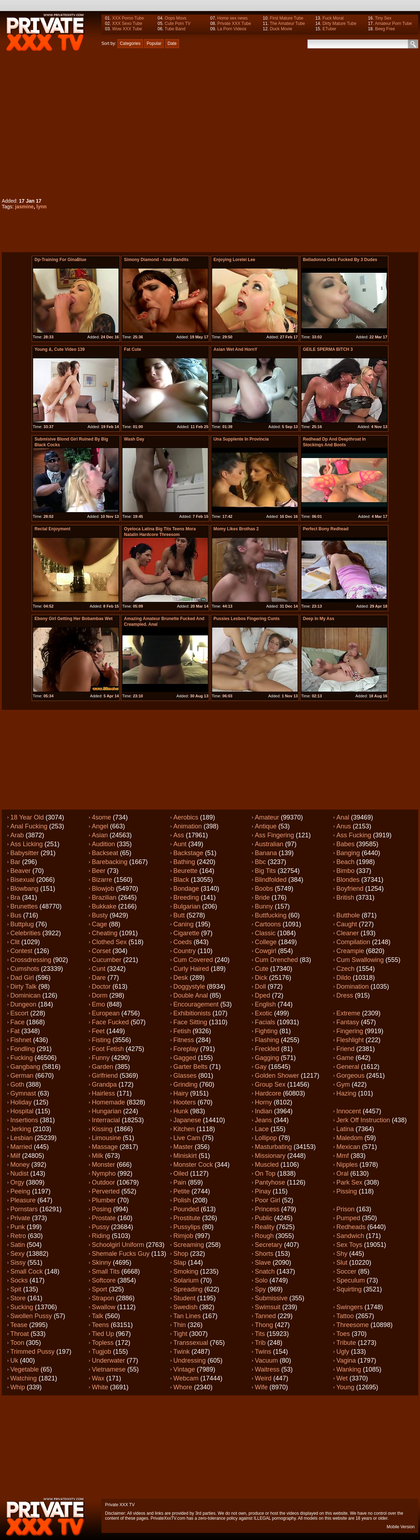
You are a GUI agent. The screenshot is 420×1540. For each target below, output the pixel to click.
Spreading (188, 1289)
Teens (100, 1324)
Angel (100, 826)
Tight (180, 1333)
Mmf (342, 1155)
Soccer (346, 1271)
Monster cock (193, 1164)
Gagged (184, 1057)
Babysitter (24, 853)
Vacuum (266, 1360)
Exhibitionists (192, 1013)
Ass (178, 835)
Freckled (267, 1048)
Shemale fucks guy (120, 1253)
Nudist (19, 1173)
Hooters (184, 1102)
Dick (261, 977)
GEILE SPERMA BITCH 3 (328, 349)
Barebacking (109, 861)
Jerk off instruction (363, 1120)
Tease (18, 1324)
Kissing (102, 1129)
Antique (266, 826)
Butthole (348, 915)
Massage (105, 1146)
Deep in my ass (318, 618)
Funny (101, 1057)
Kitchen (184, 1129)
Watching (23, 1378)
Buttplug (22, 924)
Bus (15, 915)
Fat (15, 1031)
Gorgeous (350, 1075)
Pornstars (24, 1209)
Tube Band (175, 28)
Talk (97, 1316)
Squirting (349, 1289)
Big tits (265, 870)
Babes (345, 844)
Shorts (264, 1253)
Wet (342, 1378)
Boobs (264, 888)
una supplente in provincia (241, 439)
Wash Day (134, 439)
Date (172, 43)
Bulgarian (186, 906)
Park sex (349, 1182)
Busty (100, 915)
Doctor (101, 986)
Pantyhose (270, 1182)
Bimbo (345, 870)
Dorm (99, 995)
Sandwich (350, 1235)
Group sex (270, 1084)
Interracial (106, 1120)
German (21, 1075)
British (345, 897)
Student (184, 1298)
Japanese (187, 1120)
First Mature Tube (286, 18)
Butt (179, 915)
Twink (181, 1351)
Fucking (21, 1057)
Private (20, 1218)
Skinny (101, 1262)
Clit (15, 942)
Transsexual (190, 1342)
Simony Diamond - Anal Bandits (156, 259)
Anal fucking (28, 826)
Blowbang (24, 888)
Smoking (185, 1271)
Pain (179, 1182)
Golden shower (277, 1075)
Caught (346, 924)
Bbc (260, 861)
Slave (263, 1262)
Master (183, 1146)
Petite (181, 1191)
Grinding (185, 1084)
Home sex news (232, 18)
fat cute (132, 349)
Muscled (267, 1164)
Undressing (189, 1360)
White (100, 1387)
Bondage (186, 888)
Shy (341, 1253)
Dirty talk (23, 986)
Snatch (265, 1271)
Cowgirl (265, 950)
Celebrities (25, 933)
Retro (18, 1235)
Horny (263, 1102)
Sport (99, 1289)
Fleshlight (350, 1040)
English (265, 1004)
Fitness (183, 1040)
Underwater (108, 1360)
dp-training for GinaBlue (60, 259)
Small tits (106, 1271)
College (266, 942)
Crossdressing (30, 959)
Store (18, 1298)
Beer (98, 870)
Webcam (186, 1378)
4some (101, 817)
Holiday (21, 1102)
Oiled (180, 1173)
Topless (103, 1342)
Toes (343, 1333)
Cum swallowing (360, 959)
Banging (348, 853)
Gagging (267, 1057)
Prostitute (186, 1218)
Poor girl (267, 1200)
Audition (103, 844)
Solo (261, 1280)
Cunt (98, 968)
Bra (15, 897)
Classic (265, 933)
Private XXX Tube (234, 23)
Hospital (21, 1111)
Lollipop (266, 1137)
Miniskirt (185, 1155)
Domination (352, 986)
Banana (266, 853)
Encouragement (196, 1004)
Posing (101, 1209)
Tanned (265, 1316)
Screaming (188, 1244)
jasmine (24, 206)
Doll (260, 986)
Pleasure (23, 1200)
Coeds (182, 942)
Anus (343, 826)
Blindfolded (271, 879)
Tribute (346, 1342)
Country (184, 950)
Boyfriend (349, 888)
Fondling (22, 1048)
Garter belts (190, 1066)
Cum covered (193, 959)
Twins (263, 1351)
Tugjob (101, 1351)
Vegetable (24, 1369)
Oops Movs (176, 18)
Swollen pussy (31, 1316)
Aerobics (185, 817)
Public (263, 1218)
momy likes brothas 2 (236, 528)
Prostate (104, 1218)
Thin (179, 1324)
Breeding (186, 897)
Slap (179, 1262)
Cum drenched (276, 959)
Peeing (20, 1191)
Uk (14, 1360)
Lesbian (21, 1137)
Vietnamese (109, 1369)
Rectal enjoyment (52, 528)
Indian (263, 1111)
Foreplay (185, 1048)
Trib (260, 1342)
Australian (269, 844)
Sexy (17, 1253)
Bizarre (102, 879)
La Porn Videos (231, 28)
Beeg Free (385, 28)
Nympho (104, 1173)
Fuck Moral (332, 18)
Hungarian (106, 1111)
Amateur (267, 817)
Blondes (347, 879)
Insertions (24, 1120)
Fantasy (347, 1022)
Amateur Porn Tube (393, 23)
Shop (180, 1253)
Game (345, 1057)
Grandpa (104, 1084)
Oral (342, 1173)
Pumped (348, 1218)
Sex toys (349, 1244)
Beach (345, 861)
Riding (101, 1235)
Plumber (104, 1200)
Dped (262, 995)
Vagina (346, 1360)
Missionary (270, 1155)
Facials (265, 1022)
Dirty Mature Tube (339, 23)
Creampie (350, 950)
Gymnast (23, 1093)
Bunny (264, 906)
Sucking (21, 1307)
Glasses (184, 1075)
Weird (263, 1378)
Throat (19, 1333)
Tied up (103, 1333)
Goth (17, 1084)
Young (345, 1387)
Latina (345, 1129)
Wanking (348, 1369)
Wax (98, 1378)
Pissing (346, 1191)
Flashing (267, 1040)
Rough (264, 1235)
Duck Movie (281, 28)
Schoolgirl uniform (118, 1244)
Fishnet (20, 1040)
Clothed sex (109, 942)
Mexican (348, 1146)
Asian (100, 835)
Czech (345, 968)
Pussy (100, 1227)
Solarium (186, 1280)
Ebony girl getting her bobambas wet (73, 618)
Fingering (349, 1031)
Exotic (263, 1013)
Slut (341, 1262)
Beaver (20, 870)
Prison (345, 1209)
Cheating (104, 933)
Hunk (180, 1111)
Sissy (18, 1262)
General (347, 1066)
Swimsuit (267, 1307)
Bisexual (22, 879)
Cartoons (268, 924)
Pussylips (186, 1227)
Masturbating (273, 1146)
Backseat (105, 853)
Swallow (103, 1307)
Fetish (182, 1031)
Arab (17, 835)
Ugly (342, 1351)
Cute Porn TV (177, 23)
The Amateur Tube (287, 23)
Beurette (185, 870)
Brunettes (24, 906)
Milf (15, 1155)
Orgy (17, 1182)
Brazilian (104, 897)
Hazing (346, 1093)
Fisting (101, 1040)
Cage (99, 924)
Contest (21, 950)
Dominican (25, 995)
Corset (101, 950)
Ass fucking (353, 835)
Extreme (348, 1013)
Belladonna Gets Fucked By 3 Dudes (340, 259)
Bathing (184, 861)
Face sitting (190, 1022)
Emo (98, 1004)
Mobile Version (401, 1526)
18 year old (27, 817)
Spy (260, 1289)
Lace (262, 1129)
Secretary (268, 1244)
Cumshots (24, 968)
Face (17, 1022)
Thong (264, 1324)
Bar (15, 861)
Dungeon (23, 1004)
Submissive (271, 1298)
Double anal (190, 995)
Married (21, 1146)
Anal (342, 817)
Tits (260, 1333)
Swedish (185, 1307)
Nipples (347, 1164)
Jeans (263, 1120)
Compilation (353, 942)
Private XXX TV (120, 1504)
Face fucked (110, 1022)
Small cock (26, 1271)
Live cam (186, 1137)
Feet (98, 1031)
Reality (264, 1227)
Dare (99, 977)
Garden (102, 1066)
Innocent (348, 1111)
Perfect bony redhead (325, 528)
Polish (182, 1200)
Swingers (349, 1307)
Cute (261, 968)
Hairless (103, 1093)
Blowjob (103, 888)
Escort (19, 1013)
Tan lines (187, 1316)
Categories (130, 43)
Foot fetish (108, 1048)
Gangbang (25, 1066)
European (106, 1013)
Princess (267, 1209)
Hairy (180, 1093)
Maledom (349, 1137)
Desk (180, 977)
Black (181, 879)
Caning (183, 924)
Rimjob (183, 1235)
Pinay (263, 1191)
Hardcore (268, 1093)
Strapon (103, 1298)
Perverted (106, 1191)
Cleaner (347, 933)
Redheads (351, 1227)
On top (265, 1173)
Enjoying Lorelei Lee (234, 259)
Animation (187, 826)
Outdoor (103, 1182)
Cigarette (186, 933)
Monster (103, 1164)
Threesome (352, 1324)
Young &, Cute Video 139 (60, 349)
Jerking (20, 1129)
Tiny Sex (383, 18)
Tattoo (345, 1316)
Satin (17, 1244)
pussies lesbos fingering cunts (247, 618)
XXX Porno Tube (128, 18)
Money (20, 1164)
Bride (262, 897)
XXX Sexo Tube (127, 23)
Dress (344, 995)
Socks (19, 1280)
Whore (182, 1387)
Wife (261, 1387)
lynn (41, 206)
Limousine (106, 1137)
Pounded (186, 1209)
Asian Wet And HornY (235, 349)
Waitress (267, 1369)
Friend (345, 1048)
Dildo (343, 977)
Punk (17, 1227)
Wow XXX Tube (127, 28)
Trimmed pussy (32, 1351)
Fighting (266, 1031)
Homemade (108, 1102)
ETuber (329, 28)
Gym (343, 1084)
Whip (17, 1387)
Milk (97, 1155)
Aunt (180, 844)
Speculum (350, 1280)
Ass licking (26, 844)
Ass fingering (274, 835)
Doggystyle (189, 986)
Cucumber (106, 959)
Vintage (184, 1369)
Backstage (188, 853)
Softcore (104, 1280)
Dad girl (22, 977)
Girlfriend (105, 1075)
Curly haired (191, 968)
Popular (154, 43)
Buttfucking (271, 915)
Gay (261, 1066)
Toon (17, 1342)
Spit (15, 1289)
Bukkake (104, 906)
